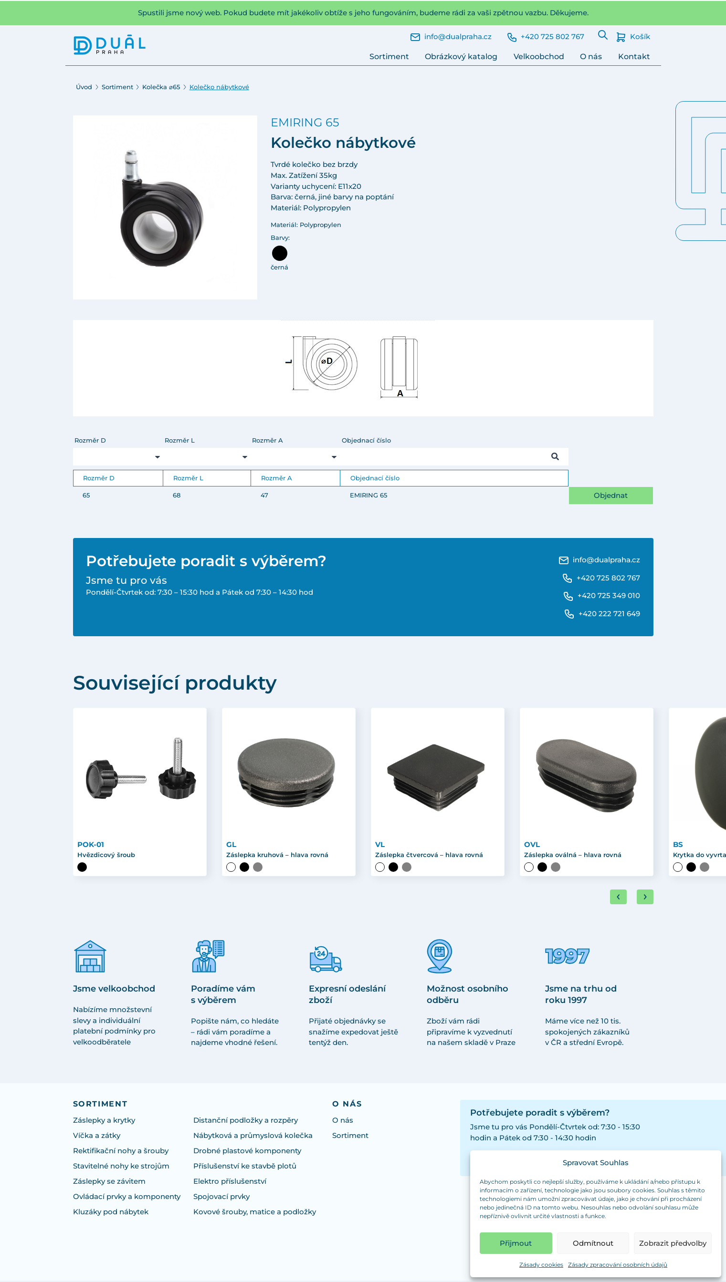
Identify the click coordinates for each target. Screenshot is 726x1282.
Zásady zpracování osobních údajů (617, 1264)
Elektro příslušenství (229, 1182)
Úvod (84, 87)
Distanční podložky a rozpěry (245, 1121)
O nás (591, 56)
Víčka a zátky (96, 1136)
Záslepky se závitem (109, 1182)
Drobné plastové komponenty (247, 1152)
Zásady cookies (541, 1264)
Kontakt (634, 56)
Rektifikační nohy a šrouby (120, 1152)
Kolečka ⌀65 (161, 87)
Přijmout (516, 1243)
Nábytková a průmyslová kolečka (253, 1136)
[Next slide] (645, 898)
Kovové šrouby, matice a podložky (254, 1213)
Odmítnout (593, 1243)
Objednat (611, 495)
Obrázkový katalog (461, 56)
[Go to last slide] (618, 898)
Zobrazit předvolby (672, 1243)
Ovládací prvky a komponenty (126, 1197)
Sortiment (389, 56)
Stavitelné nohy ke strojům (121, 1167)
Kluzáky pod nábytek (110, 1213)
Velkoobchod (539, 56)
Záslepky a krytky (104, 1121)
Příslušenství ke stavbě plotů (244, 1167)
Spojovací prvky (221, 1197)
